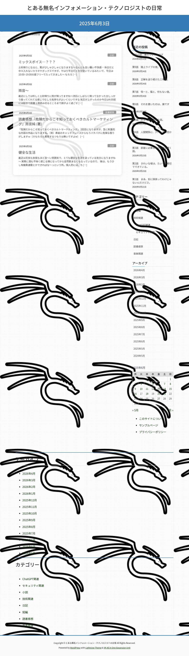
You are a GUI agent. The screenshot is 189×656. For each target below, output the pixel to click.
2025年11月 (140, 305)
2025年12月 (140, 298)
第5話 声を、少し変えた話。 (148, 119)
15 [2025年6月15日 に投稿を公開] (170, 388)
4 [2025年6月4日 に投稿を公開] (147, 384)
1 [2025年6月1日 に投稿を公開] (170, 379)
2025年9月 (139, 320)
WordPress (75, 647)
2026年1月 (139, 291)
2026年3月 (139, 277)
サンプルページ (148, 425)
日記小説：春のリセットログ (147, 54)
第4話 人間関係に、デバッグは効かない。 (152, 133)
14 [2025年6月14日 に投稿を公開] (164, 388)
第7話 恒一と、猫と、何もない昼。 (152, 91)
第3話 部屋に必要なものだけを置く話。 (152, 149)
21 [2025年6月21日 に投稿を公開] (164, 393)
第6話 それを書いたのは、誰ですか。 (150, 105)
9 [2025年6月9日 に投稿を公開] (135, 388)
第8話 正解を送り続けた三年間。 (150, 79)
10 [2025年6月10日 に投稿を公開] (141, 388)
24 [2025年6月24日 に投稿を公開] (141, 398)
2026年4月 (139, 270)
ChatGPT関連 (143, 225)
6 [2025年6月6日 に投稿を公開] (158, 384)
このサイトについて (151, 419)
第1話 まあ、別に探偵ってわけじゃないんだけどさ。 (152, 180)
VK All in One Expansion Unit (117, 647)
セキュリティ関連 (145, 232)
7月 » (170, 410)
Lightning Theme (93, 647)
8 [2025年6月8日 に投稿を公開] (170, 384)
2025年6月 (139, 341)
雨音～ (23, 90)
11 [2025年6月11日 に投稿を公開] (147, 388)
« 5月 (135, 410)
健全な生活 (26, 152)
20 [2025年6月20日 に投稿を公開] (158, 393)
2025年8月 (139, 327)
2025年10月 (140, 313)
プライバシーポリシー (152, 432)
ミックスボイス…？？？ (37, 61)
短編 (138, 210)
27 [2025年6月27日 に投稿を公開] (158, 398)
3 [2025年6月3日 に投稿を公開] (141, 384)
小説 (136, 203)
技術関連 (138, 217)
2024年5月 (139, 355)
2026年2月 (139, 284)
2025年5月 (139, 348)
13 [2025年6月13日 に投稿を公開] (158, 388)
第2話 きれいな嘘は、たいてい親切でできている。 (152, 165)
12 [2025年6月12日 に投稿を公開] (153, 388)
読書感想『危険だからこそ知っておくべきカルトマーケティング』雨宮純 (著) (65, 121)
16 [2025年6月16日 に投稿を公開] (135, 393)
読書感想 (109, 112)
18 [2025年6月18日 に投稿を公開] (147, 393)
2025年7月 (139, 334)
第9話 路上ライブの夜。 (146, 67)
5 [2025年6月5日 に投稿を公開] (153, 384)
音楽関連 (138, 253)
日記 (112, 55)
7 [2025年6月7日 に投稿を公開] (164, 384)
